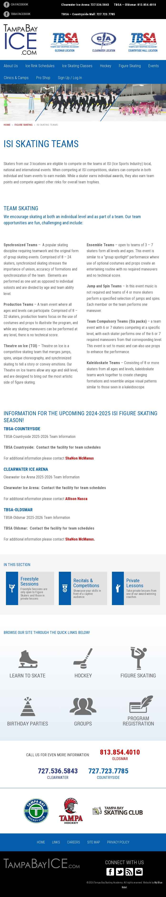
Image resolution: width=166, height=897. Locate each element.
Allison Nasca (76, 498)
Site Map (93, 842)
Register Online (138, 710)
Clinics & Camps (16, 77)
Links (56, 842)
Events (153, 66)
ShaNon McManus (79, 458)
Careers (73, 842)
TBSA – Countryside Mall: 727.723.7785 (88, 14)
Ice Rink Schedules (40, 66)
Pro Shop (43, 77)
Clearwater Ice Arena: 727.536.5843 (85, 4)
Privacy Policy (118, 842)
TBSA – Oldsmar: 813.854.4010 (135, 4)
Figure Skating (130, 66)
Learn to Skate (28, 661)
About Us (11, 66)
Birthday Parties (28, 710)
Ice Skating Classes (77, 66)
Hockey (105, 66)
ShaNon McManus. (80, 539)
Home (7, 124)
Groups (83, 710)
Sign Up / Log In (70, 77)
